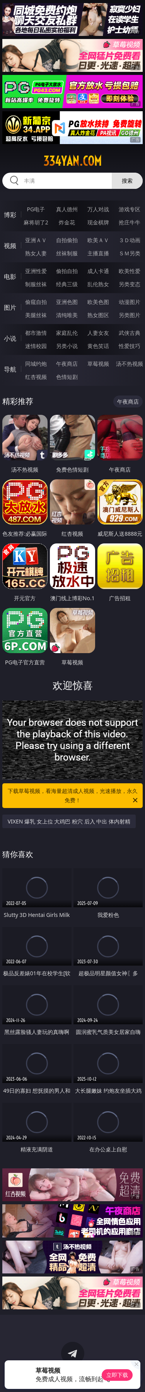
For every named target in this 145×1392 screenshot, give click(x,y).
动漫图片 (129, 302)
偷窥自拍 (36, 302)
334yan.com (72, 161)
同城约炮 (36, 363)
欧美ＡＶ (98, 240)
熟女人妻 (36, 253)
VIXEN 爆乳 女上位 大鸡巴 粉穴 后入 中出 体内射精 (69, 821)
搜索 (127, 180)
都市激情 (36, 332)
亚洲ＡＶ (36, 240)
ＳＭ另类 (129, 253)
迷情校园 (36, 346)
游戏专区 (129, 209)
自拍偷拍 (67, 240)
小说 (10, 338)
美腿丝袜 (36, 315)
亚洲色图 (67, 302)
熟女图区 (98, 315)
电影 (10, 276)
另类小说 (67, 346)
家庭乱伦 (67, 332)
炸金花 (67, 222)
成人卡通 (98, 271)
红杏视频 (36, 376)
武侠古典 (129, 332)
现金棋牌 (98, 222)
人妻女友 (98, 332)
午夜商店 (67, 363)
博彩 (10, 214)
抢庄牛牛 (129, 222)
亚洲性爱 (36, 271)
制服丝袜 (36, 284)
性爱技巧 (129, 346)
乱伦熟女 (98, 284)
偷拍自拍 (67, 271)
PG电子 (36, 209)
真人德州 (67, 209)
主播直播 (98, 253)
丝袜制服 (67, 253)
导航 (10, 369)
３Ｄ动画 (129, 240)
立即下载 (117, 1374)
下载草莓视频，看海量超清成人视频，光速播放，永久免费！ (73, 796)
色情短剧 (67, 376)
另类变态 (129, 284)
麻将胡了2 (36, 222)
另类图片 (129, 315)
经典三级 (67, 284)
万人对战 (98, 209)
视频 (10, 245)
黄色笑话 (98, 346)
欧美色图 (98, 302)
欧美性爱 (129, 271)
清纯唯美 (67, 315)
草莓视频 (98, 363)
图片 (10, 307)
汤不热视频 (129, 363)
